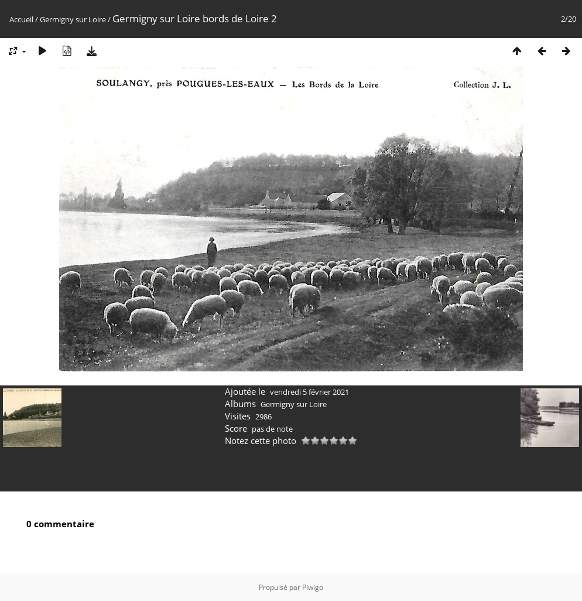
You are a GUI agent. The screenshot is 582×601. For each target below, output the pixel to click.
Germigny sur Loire (73, 19)
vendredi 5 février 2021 (309, 392)
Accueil (21, 19)
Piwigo (312, 587)
